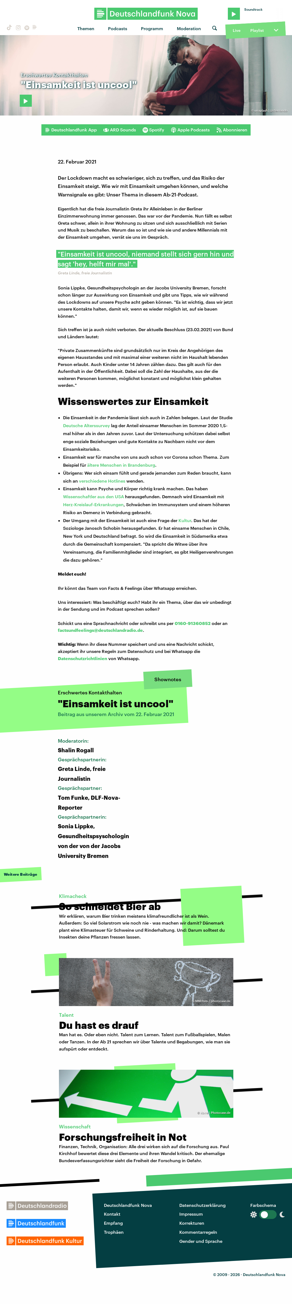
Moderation (189, 28)
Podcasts (117, 28)
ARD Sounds (119, 130)
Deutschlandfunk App (71, 130)
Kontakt (112, 1213)
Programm (152, 28)
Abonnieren (231, 130)
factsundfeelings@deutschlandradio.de (100, 630)
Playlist (257, 30)
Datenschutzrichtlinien (82, 658)
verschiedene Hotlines (102, 480)
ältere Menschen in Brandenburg (121, 464)
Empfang (113, 1223)
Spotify (153, 130)
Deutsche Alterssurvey (86, 425)
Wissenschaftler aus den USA (93, 496)
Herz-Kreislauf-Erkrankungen (93, 504)
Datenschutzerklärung (202, 1205)
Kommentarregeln (198, 1232)
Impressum (191, 1213)
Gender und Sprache (200, 1241)
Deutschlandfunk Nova (128, 1205)
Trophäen (114, 1232)
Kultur (184, 520)
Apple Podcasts (190, 130)
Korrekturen (191, 1223)
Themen (85, 28)
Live (236, 30)
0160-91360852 (193, 623)
